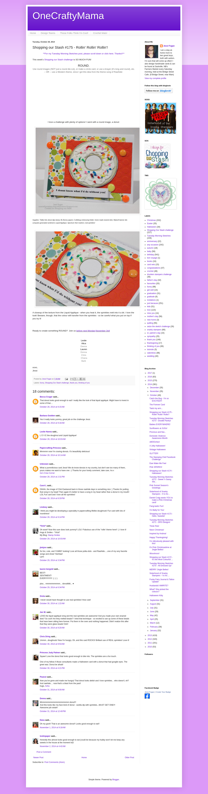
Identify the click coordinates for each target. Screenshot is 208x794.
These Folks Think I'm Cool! (74, 33)
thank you (74, 383)
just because (152, 303)
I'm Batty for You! (157, 510)
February (154, 627)
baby (149, 251)
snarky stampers (154, 330)
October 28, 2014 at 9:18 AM (52, 423)
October (153, 395)
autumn (150, 248)
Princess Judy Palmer (50, 652)
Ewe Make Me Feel (158, 463)
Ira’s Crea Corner (47, 473)
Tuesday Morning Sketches (159, 236)
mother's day (152, 316)
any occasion (152, 245)
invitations (151, 300)
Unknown (44, 464)
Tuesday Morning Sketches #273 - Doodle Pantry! (161, 419)
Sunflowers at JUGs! (158, 428)
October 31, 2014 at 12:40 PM (53, 711)
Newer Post (38, 757)
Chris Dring (45, 636)
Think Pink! (154, 526)
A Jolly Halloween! (157, 446)
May (152, 615)
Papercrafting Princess (50, 448)
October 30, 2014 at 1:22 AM (52, 603)
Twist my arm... (156, 408)
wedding (150, 356)
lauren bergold (46, 569)
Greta (42, 596)
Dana (42, 720)
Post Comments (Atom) (54, 762)
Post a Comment (44, 752)
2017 (150, 373)
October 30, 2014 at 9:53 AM (52, 644)
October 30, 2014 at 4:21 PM (52, 668)
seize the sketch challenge (158, 326)
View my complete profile (155, 78)
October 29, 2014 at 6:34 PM (52, 587)
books (149, 261)
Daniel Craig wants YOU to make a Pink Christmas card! (161, 500)
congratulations (153, 268)
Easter (150, 223)
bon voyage (152, 258)
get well (150, 290)
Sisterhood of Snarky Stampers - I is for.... (159, 574)
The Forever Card (157, 404)
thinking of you (84, 383)
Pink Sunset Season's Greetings (159, 486)
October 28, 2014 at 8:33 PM (52, 498)
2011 (150, 643)
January (153, 630)
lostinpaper (45, 736)
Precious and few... (158, 432)
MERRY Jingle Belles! (159, 569)
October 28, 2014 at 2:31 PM (52, 477)
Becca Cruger (46, 397)
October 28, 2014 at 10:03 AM (52, 439)
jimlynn (43, 547)
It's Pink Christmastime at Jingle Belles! (160, 548)
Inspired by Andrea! (158, 533)
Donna (43, 698)
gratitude (151, 296)
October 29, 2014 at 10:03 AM (52, 539)
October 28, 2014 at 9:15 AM (52, 407)
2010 (150, 647)
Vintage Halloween (158, 449)
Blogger (115, 779)
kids (148, 306)
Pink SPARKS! (156, 467)
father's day (152, 280)
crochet (150, 271)
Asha (47, 686)
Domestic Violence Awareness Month (159, 437)
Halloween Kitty (156, 595)
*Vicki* (43, 526)
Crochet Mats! (100, 33)
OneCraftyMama (68, 15)
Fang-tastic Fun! (157, 506)
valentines (151, 353)
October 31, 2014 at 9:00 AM (52, 690)
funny (42, 383)
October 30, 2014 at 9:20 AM (52, 628)
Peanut (43, 677)
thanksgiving (152, 343)
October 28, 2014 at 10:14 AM (52, 455)
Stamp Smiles (54, 535)
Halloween (151, 227)
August (153, 604)
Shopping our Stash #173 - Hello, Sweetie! (161, 515)
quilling (150, 323)
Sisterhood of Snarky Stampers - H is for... (160, 492)
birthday (150, 254)
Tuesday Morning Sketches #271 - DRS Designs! (161, 521)
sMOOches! (155, 442)
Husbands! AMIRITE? (159, 585)
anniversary (152, 241)
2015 (150, 380)
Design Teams (48, 33)
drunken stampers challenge (159, 274)
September (155, 600)
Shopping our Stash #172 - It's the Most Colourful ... (161, 558)
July (152, 608)
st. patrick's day (153, 333)
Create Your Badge (163, 692)
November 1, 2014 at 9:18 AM (52, 727)
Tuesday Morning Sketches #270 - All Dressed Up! (161, 564)
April (152, 619)
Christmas (151, 220)
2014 (150, 384)
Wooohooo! (154, 553)
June (152, 611)
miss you (151, 313)
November (155, 391)
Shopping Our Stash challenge (57, 383)
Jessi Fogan (169, 46)
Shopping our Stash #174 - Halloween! (161, 472)
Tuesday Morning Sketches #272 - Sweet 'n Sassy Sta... (161, 479)
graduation (151, 293)
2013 (150, 635)
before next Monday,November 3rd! (93, 331)
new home (151, 320)
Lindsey (43, 507)
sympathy (151, 336)
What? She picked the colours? (159, 590)
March (153, 623)
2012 (150, 639)
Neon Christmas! (157, 530)
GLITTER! (154, 453)
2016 (150, 377)
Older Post (129, 757)
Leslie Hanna (46, 432)
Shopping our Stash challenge (58, 59)
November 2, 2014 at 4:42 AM (52, 746)
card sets (151, 264)
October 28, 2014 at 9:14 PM (52, 517)
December (155, 387)
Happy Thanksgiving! (159, 537)
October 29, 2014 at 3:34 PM (52, 560)
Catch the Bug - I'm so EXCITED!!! (159, 399)
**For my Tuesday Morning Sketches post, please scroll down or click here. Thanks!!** (83, 53)
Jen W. (43, 612)
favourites (151, 283)
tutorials (150, 349)
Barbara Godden (47, 416)
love (149, 310)
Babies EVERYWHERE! (160, 424)
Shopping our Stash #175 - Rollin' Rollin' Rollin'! (161, 413)
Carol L (43, 485)
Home (33, 33)
